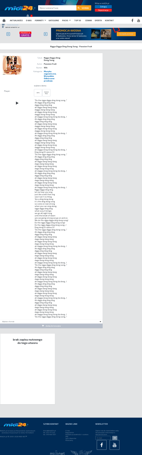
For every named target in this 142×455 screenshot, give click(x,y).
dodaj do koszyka (51, 326)
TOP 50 (77, 20)
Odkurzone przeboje (49, 79)
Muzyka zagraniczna (50, 72)
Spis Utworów (70, 438)
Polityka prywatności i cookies (76, 434)
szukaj (83, 8)
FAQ (66, 436)
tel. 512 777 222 (49, 432)
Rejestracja (103, 10)
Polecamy (69, 440)
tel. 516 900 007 (49, 434)
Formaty (40, 20)
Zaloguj (103, 6)
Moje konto (10, 27)
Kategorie (54, 20)
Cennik (88, 20)
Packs (66, 20)
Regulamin (69, 432)
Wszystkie (49, 76)
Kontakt (109, 20)
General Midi (46, 92)
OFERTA (98, 20)
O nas (29, 20)
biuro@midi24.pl (49, 430)
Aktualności (16, 20)
